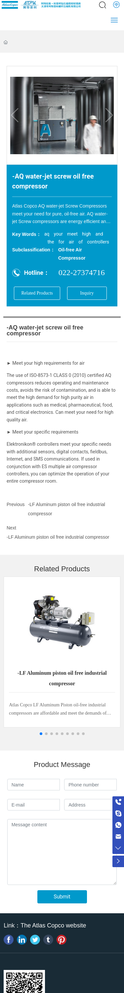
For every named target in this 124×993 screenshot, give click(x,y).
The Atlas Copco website (53, 925)
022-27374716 (82, 272)
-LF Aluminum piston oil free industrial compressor (58, 537)
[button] (41, 733)
